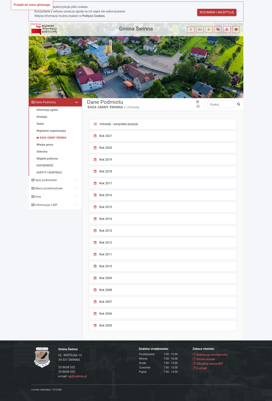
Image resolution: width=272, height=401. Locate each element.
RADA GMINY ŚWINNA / (106, 107)
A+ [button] (200, 29)
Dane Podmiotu (45, 102)
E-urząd (200, 368)
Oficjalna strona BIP (208, 363)
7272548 (57, 389)
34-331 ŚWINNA (69, 360)
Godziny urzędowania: (154, 349)
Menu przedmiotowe (49, 188)
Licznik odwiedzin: (41, 389)
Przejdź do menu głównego (32, 5)
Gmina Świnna (136, 29)
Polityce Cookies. (93, 16)
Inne (38, 196)
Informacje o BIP (46, 205)
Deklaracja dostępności (210, 354)
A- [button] (209, 29)
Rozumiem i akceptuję (217, 12)
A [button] (191, 29)
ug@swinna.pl (77, 376)
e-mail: (72, 376)
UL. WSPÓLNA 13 (70, 355)
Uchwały (132, 107)
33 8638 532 (66, 367)
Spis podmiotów (46, 180)
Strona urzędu (204, 359)
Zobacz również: (204, 349)
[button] (218, 29)
